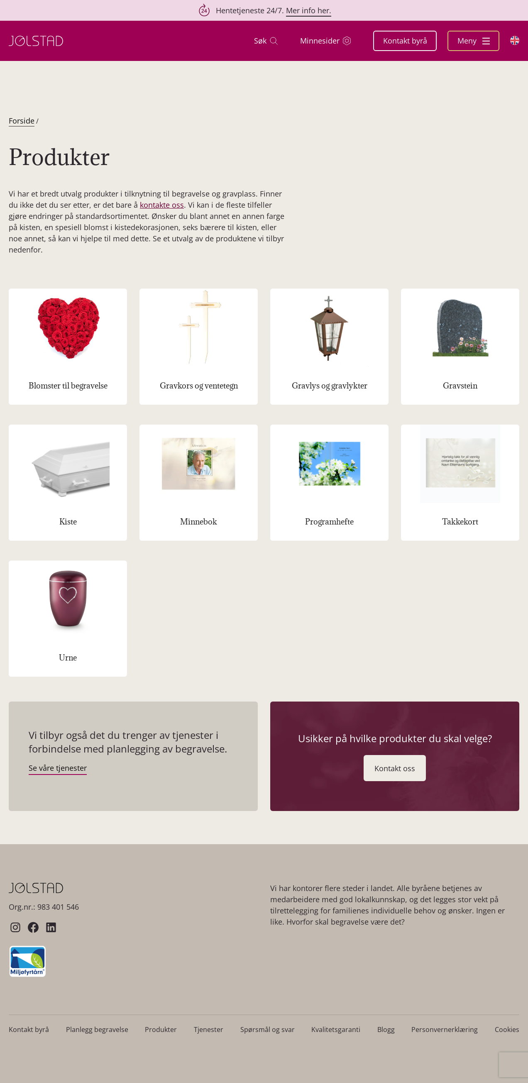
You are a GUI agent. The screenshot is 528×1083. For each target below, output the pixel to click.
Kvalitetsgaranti (335, 1029)
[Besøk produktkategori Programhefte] (329, 483)
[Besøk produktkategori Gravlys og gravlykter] (329, 347)
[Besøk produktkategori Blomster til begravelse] (68, 347)
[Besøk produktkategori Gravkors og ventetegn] (198, 347)
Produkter (161, 1029)
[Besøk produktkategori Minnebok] (198, 483)
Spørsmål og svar (267, 1029)
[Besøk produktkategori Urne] (68, 619)
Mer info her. (308, 10)
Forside (21, 121)
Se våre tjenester (58, 768)
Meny (473, 41)
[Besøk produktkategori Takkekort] (460, 483)
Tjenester (208, 1029)
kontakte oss (162, 205)
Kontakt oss (394, 768)
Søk (266, 41)
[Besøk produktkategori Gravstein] (460, 347)
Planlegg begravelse (97, 1029)
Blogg (386, 1029)
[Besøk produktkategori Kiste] (68, 483)
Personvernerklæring (444, 1029)
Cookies (507, 1029)
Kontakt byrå (405, 41)
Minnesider (325, 41)
